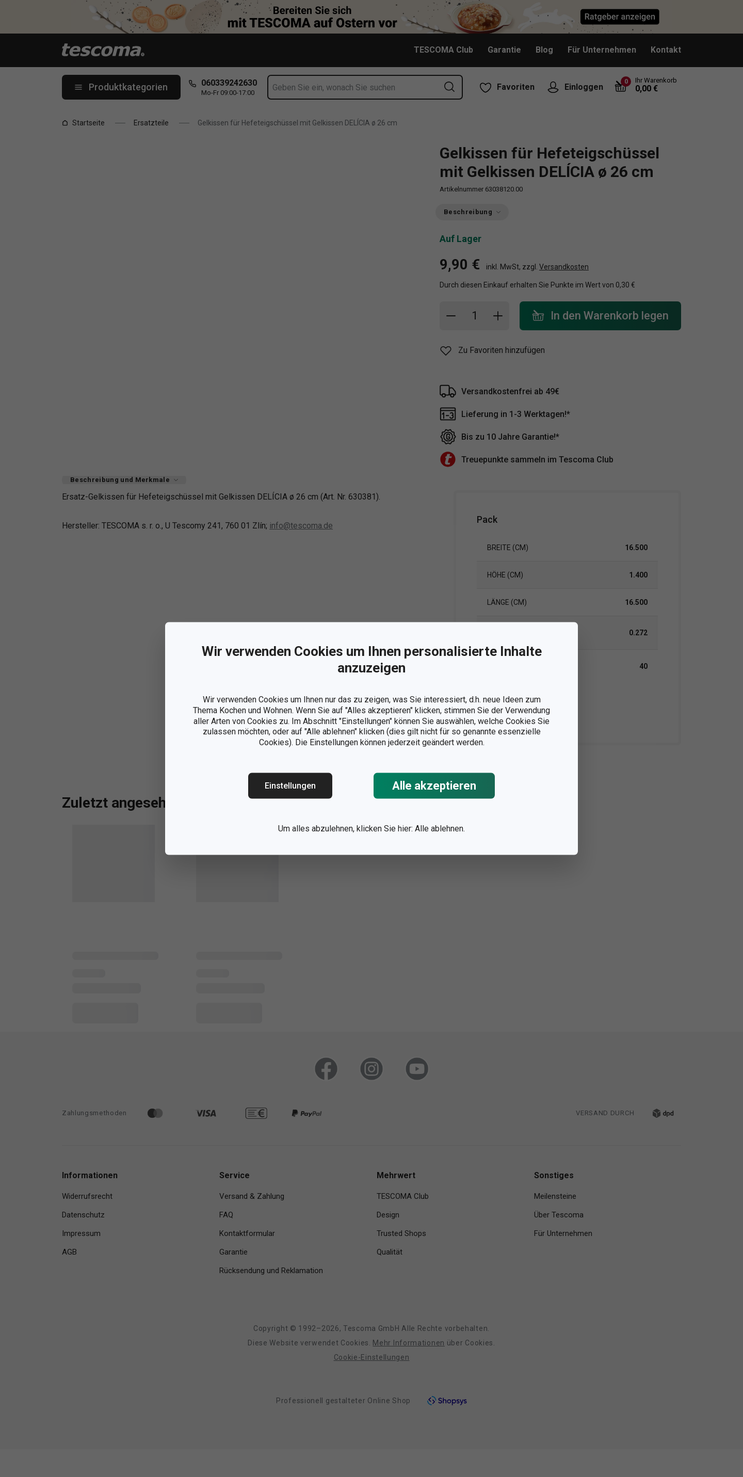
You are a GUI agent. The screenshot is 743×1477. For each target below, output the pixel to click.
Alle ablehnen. (440, 828)
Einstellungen (290, 786)
